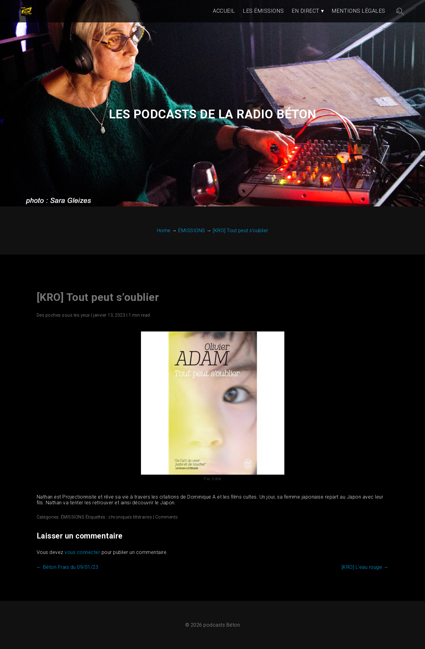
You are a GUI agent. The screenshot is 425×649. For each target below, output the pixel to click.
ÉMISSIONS (73, 517)
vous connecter (82, 552)
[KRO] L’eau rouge (365, 567)
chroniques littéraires (130, 517)
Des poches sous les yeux (63, 315)
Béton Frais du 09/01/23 (68, 567)
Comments (166, 517)
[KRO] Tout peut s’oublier (98, 297)
